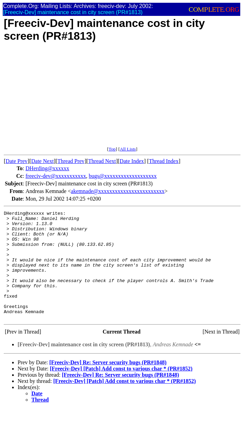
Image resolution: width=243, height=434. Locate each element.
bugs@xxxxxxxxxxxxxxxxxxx (123, 176)
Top (112, 149)
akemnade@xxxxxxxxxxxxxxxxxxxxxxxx (118, 191)
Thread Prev (70, 161)
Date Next (42, 161)
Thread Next (102, 161)
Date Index (132, 161)
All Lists (128, 149)
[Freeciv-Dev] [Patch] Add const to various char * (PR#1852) (121, 390)
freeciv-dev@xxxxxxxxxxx (56, 176)
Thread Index (164, 161)
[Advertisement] (122, 98)
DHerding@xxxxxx (47, 168)
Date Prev (17, 161)
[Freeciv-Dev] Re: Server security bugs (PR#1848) (107, 384)
